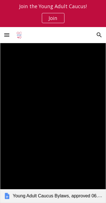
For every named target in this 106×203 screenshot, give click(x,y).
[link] (53, 123)
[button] (7, 35)
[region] (53, 13)
